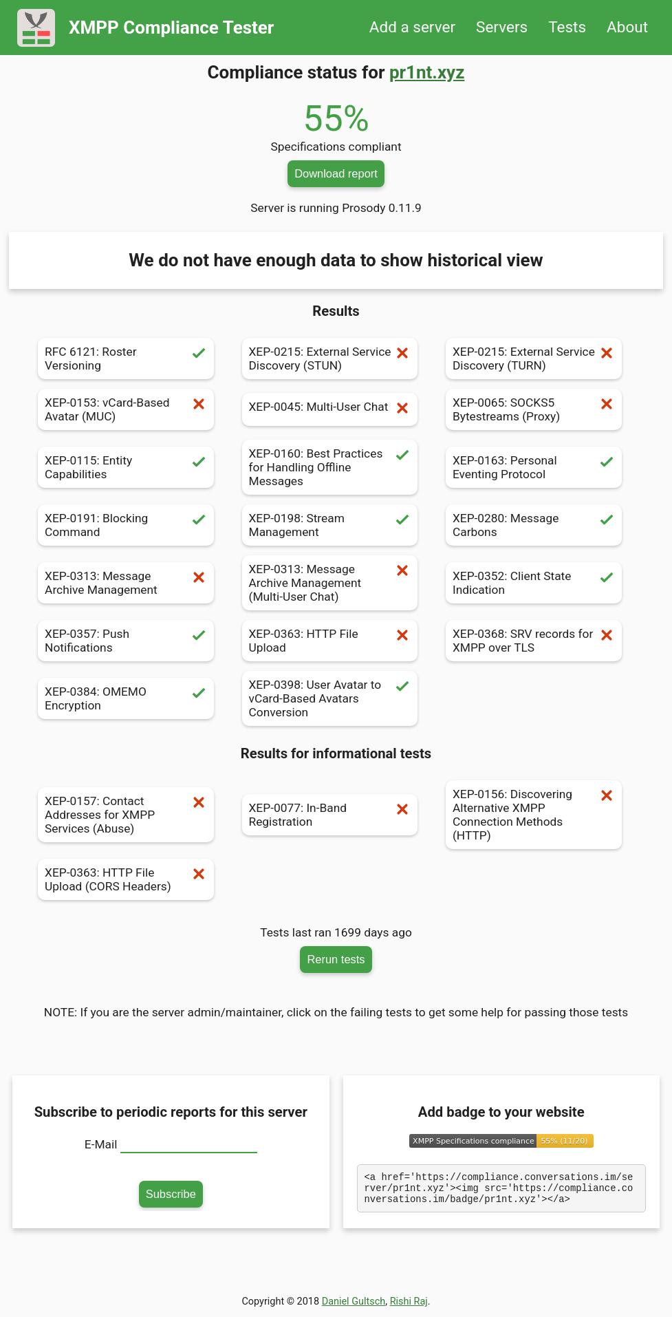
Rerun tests (336, 959)
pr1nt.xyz (427, 72)
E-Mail (101, 1144)
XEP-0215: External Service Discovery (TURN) (534, 358)
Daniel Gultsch (354, 1305)
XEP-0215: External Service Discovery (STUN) (330, 358)
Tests (567, 27)
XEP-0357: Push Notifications (126, 640)
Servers (502, 27)
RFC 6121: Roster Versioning (126, 358)
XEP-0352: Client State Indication (534, 583)
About (627, 27)
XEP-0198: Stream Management (330, 525)
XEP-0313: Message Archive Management (126, 583)
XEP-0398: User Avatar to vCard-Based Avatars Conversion (330, 698)
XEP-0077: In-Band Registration (330, 814)
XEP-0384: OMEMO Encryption (126, 698)
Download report (336, 173)
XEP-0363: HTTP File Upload (330, 640)
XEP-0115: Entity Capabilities (126, 467)
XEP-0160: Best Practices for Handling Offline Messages (330, 467)
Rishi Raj (409, 1305)
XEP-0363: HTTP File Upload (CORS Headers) (126, 879)
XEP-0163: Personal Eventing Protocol (534, 467)
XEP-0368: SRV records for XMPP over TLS (534, 640)
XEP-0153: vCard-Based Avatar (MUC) (126, 409)
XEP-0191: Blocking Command (126, 525)
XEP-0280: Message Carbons (534, 525)
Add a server (412, 27)
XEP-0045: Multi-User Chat (330, 409)
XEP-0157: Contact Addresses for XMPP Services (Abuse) (126, 814)
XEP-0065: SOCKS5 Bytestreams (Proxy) (534, 409)
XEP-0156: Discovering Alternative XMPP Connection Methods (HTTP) (534, 814)
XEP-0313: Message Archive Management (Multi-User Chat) (330, 582)
